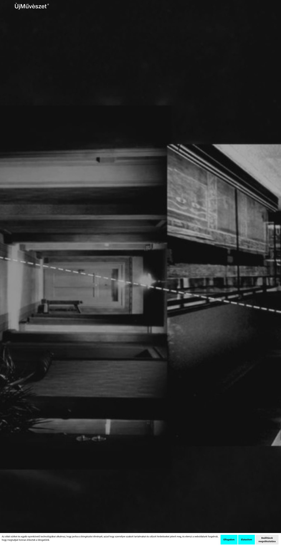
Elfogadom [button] (229, 539)
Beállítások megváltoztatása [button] (267, 540)
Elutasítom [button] (246, 539)
